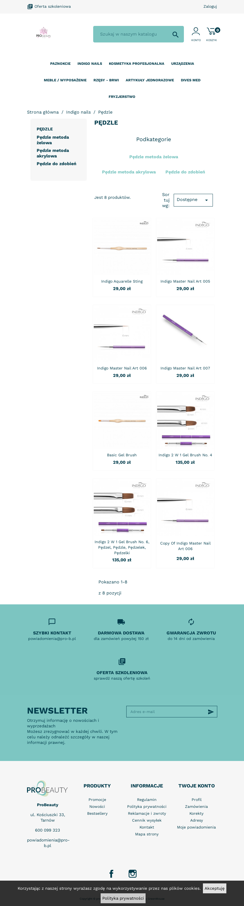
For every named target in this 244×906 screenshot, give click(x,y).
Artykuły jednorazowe (150, 80)
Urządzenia (182, 63)
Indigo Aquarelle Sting (122, 281)
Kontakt (147, 827)
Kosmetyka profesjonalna (136, 63)
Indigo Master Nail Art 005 (185, 281)
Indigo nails (89, 63)
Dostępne (193, 200)
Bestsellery (97, 813)
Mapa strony (147, 834)
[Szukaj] (138, 34)
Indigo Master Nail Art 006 (122, 368)
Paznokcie (60, 63)
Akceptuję (215, 888)
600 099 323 (47, 830)
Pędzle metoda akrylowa (53, 153)
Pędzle (45, 129)
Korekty (196, 813)
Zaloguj (210, 6)
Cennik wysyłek (147, 820)
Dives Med (190, 80)
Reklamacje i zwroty (147, 813)
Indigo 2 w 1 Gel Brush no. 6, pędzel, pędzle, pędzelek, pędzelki (122, 547)
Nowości (97, 806)
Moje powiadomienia (196, 827)
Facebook (111, 873)
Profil (197, 799)
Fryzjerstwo (122, 97)
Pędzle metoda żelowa (53, 140)
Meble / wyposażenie (65, 80)
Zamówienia (196, 806)
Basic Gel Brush (122, 455)
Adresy (196, 820)
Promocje (97, 799)
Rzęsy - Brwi (106, 80)
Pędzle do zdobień (56, 163)
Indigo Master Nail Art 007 (185, 368)
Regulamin (147, 799)
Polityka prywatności (123, 898)
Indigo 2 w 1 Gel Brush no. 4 (185, 455)
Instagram (132, 873)
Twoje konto (196, 786)
